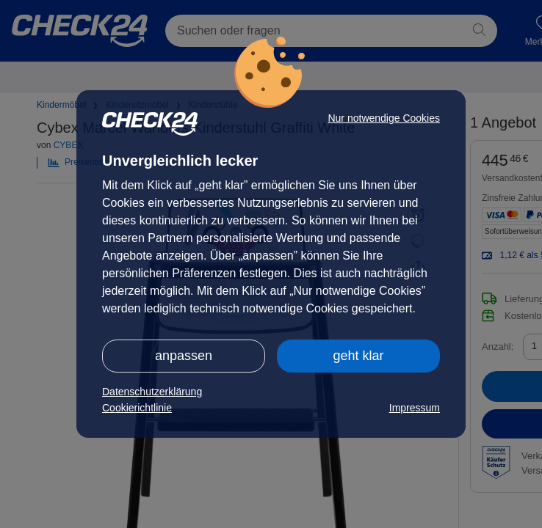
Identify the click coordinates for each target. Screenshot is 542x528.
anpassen (183, 355)
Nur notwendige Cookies (384, 118)
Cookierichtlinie (137, 408)
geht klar (358, 355)
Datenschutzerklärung (152, 391)
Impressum (414, 408)
